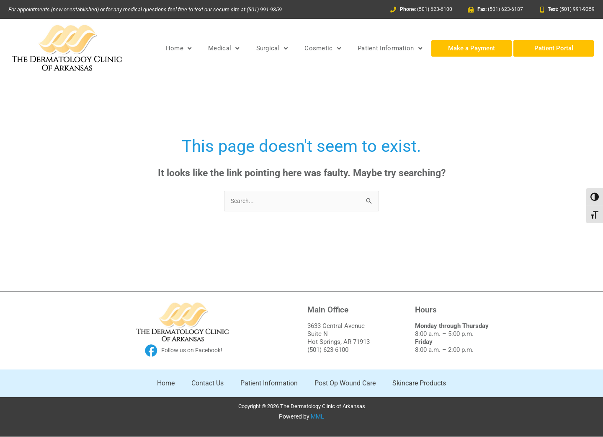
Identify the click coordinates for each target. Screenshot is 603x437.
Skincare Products (419, 384)
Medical (223, 48)
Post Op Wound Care (345, 384)
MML (317, 417)
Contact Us (207, 384)
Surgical (272, 48)
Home (179, 48)
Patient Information (390, 48)
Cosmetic (322, 48)
